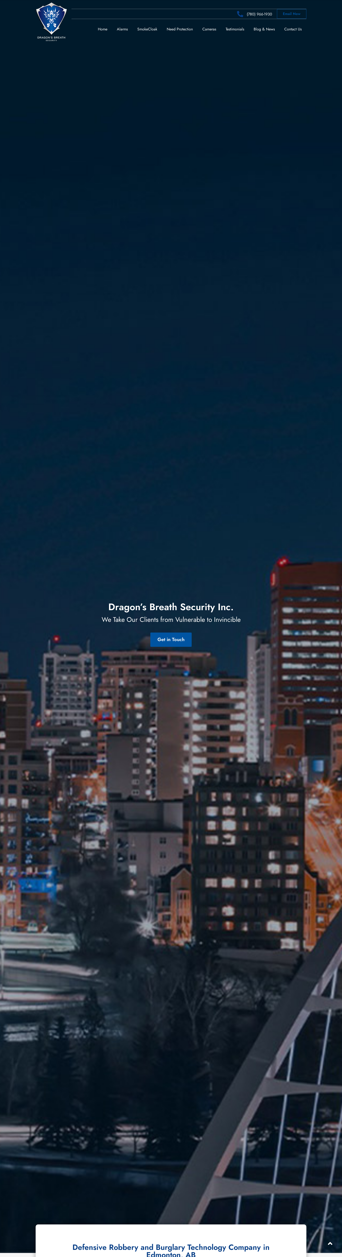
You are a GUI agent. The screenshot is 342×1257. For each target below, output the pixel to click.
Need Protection (180, 29)
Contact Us (293, 29)
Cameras (209, 29)
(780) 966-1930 (259, 14)
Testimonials (235, 29)
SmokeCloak (147, 29)
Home (102, 29)
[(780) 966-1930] (240, 14)
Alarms (122, 29)
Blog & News (264, 29)
